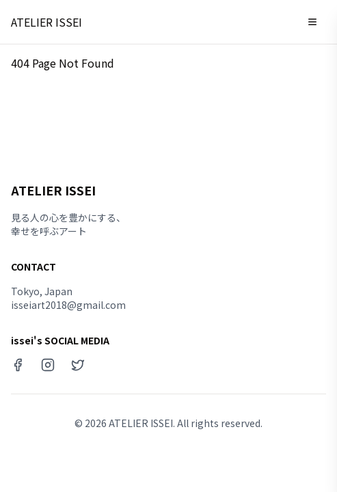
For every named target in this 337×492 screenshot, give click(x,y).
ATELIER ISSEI (46, 22)
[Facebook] (18, 365)
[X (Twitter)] (78, 365)
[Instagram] (48, 365)
